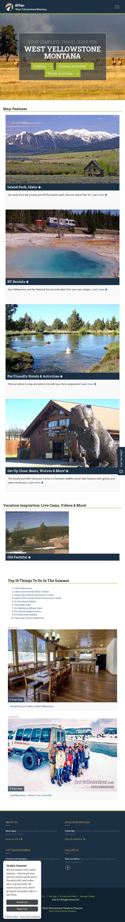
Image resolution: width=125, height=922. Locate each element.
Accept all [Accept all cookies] (22, 902)
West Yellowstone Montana (31, 9)
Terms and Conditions (30, 916)
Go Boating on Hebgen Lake (28, 608)
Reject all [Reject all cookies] (22, 908)
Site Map (52, 896)
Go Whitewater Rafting (25, 614)
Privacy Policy (11, 916)
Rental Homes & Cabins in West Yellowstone (32, 706)
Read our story (14, 839)
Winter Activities (59, 73)
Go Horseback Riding (25, 601)
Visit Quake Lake (22, 604)
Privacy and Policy (68, 896)
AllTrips (19, 5)
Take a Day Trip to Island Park (29, 617)
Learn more (99, 194)
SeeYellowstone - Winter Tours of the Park (31, 795)
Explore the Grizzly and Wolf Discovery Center (37, 598)
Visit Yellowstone (23, 588)
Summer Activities (72, 66)
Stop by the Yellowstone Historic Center (34, 594)
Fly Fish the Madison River (27, 611)
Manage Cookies (87, 896)
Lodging (39, 66)
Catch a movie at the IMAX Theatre (31, 591)
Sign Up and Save (75, 839)
